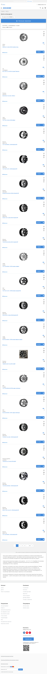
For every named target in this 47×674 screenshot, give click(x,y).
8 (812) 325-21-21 (42, 4)
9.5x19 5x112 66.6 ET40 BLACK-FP (10, 315)
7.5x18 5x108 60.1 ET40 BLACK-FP (10, 485)
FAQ (2, 619)
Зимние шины (26, 607)
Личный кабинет (4, 605)
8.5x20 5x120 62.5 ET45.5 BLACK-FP (11, 193)
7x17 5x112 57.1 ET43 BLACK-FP (10, 168)
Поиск (20, 669)
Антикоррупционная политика (7, 656)
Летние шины (26, 605)
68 (29, 545)
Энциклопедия (4, 617)
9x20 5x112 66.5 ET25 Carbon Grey (10, 47)
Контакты (25, 589)
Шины (2, 587)
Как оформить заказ (5, 611)
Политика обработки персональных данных (10, 660)
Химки (3, 4)
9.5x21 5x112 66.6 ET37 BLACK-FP (10, 217)
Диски (2, 589)
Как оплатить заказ (5, 613)
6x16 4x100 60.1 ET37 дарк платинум (11, 412)
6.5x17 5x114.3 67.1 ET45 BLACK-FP (11, 510)
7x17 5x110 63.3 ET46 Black (9, 120)
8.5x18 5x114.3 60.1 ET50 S (9, 95)
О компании (25, 587)
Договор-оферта (26, 597)
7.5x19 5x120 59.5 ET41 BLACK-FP (10, 242)
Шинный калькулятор (5, 609)
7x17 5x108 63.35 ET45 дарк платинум (11, 388)
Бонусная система (5, 623)
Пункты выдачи (26, 595)
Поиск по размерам (5, 591)
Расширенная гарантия (6, 621)
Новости (3, 607)
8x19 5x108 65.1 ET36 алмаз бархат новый (12, 339)
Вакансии (25, 593)
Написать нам (28, 639)
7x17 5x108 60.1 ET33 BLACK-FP (10, 534)
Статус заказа (4, 615)
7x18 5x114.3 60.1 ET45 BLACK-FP (10, 437)
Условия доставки (27, 591)
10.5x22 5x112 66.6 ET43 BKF (9, 461)
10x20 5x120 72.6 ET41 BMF (9, 363)
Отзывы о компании (27, 599)
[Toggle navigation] (1, 8)
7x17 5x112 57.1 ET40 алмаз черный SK (12, 290)
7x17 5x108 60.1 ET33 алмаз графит (11, 266)
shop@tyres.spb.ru (27, 635)
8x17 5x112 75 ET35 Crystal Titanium (11, 71)
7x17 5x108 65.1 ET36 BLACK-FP (10, 144)
